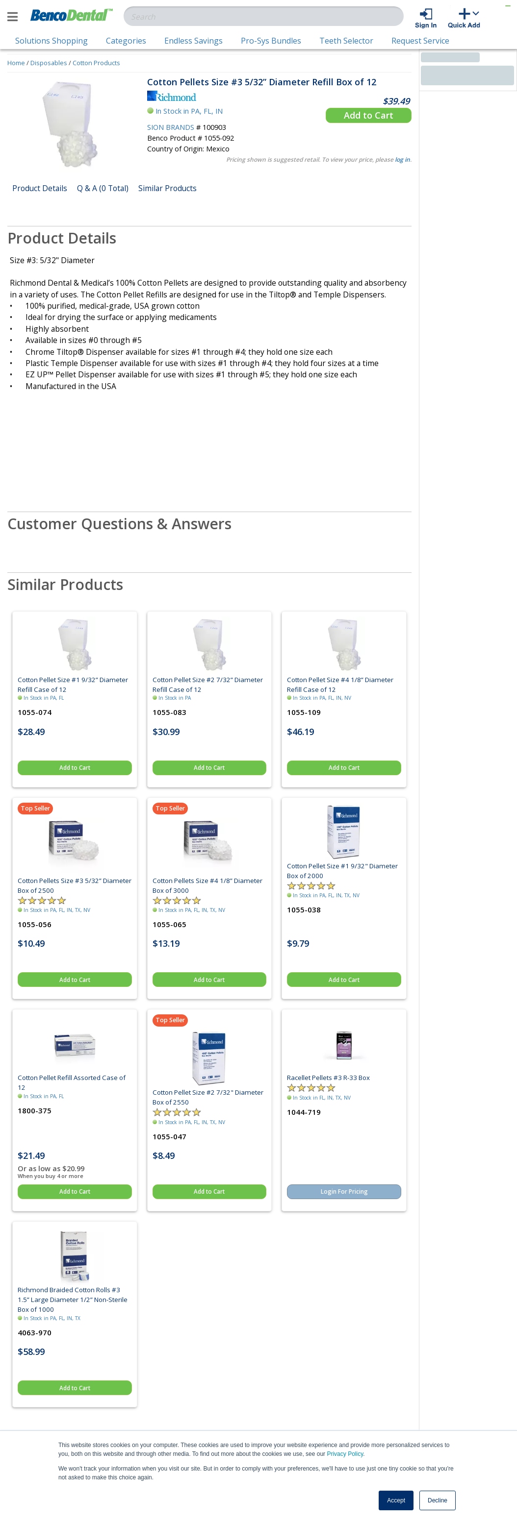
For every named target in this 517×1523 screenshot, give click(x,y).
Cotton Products (96, 62)
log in (402, 159)
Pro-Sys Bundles (271, 40)
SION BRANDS (170, 127)
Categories (126, 40)
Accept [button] (396, 1500)
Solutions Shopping (51, 40)
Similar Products (167, 188)
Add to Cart (368, 115)
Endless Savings (193, 40)
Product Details (39, 188)
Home (16, 62)
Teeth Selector (346, 40)
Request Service (420, 40)
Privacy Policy (345, 1453)
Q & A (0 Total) (103, 188)
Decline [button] (437, 1500)
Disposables (48, 62)
